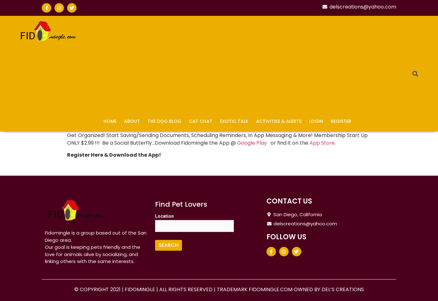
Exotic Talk (234, 121)
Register (341, 121)
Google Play (253, 143)
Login (316, 121)
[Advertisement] (245, 66)
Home (109, 121)
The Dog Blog (164, 121)
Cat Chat (200, 121)
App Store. (323, 143)
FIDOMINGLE (140, 289)
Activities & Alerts (279, 121)
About (132, 121)
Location (164, 216)
